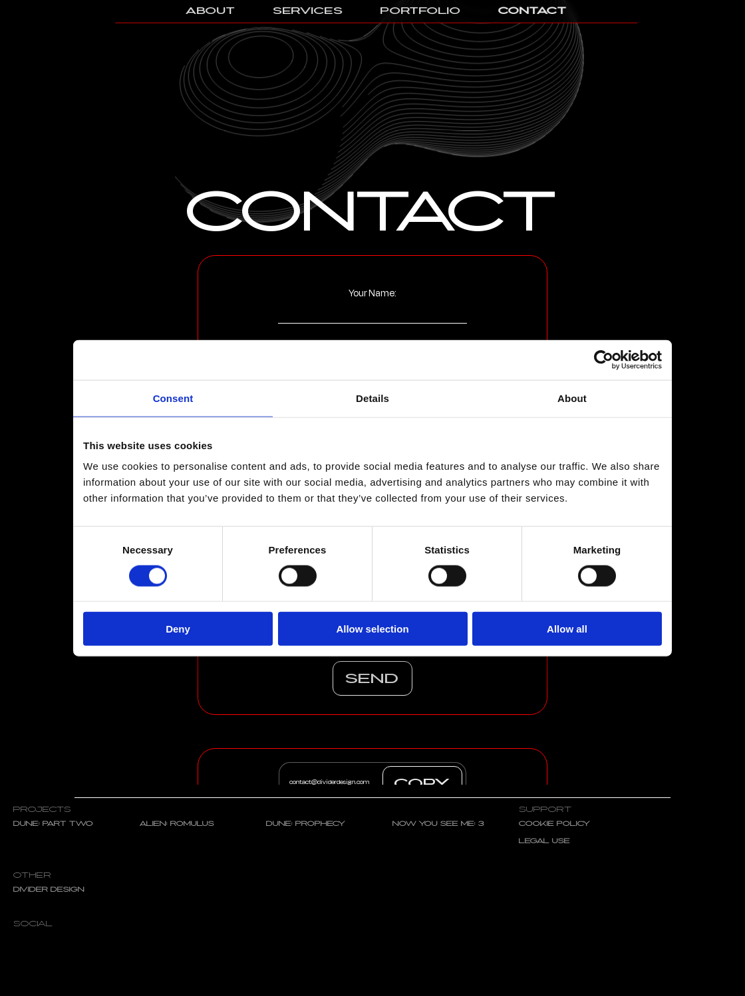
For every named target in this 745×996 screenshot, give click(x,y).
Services (308, 11)
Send (372, 679)
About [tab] (572, 397)
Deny (178, 629)
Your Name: (372, 305)
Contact (532, 11)
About (210, 11)
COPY (422, 784)
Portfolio (420, 11)
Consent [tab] (173, 397)
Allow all (567, 629)
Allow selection (372, 629)
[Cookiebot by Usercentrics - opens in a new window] (603, 359)
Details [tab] (372, 397)
